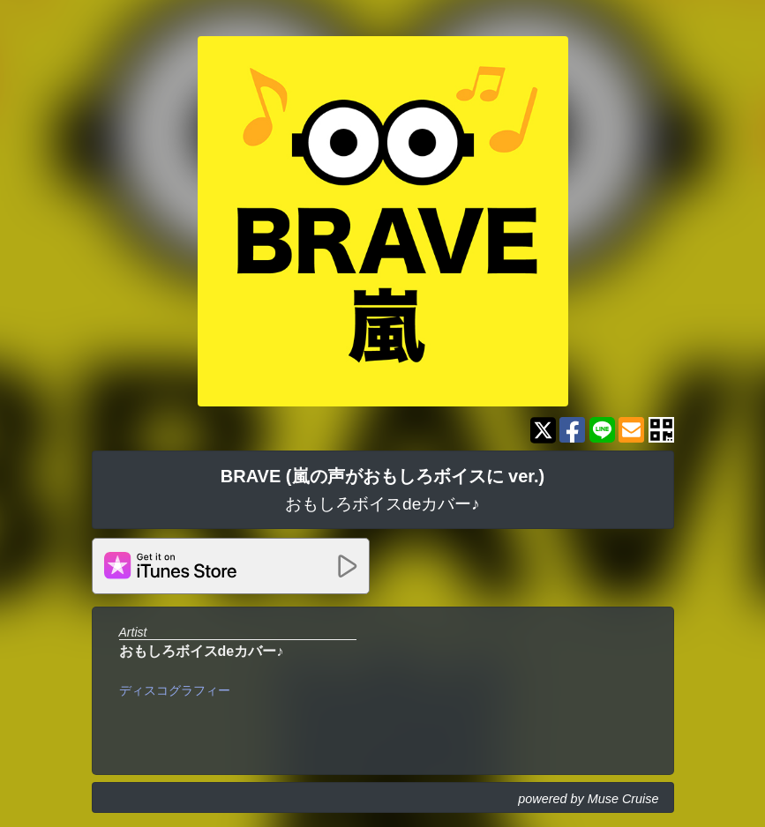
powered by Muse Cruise (588, 799)
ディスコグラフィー (174, 690)
